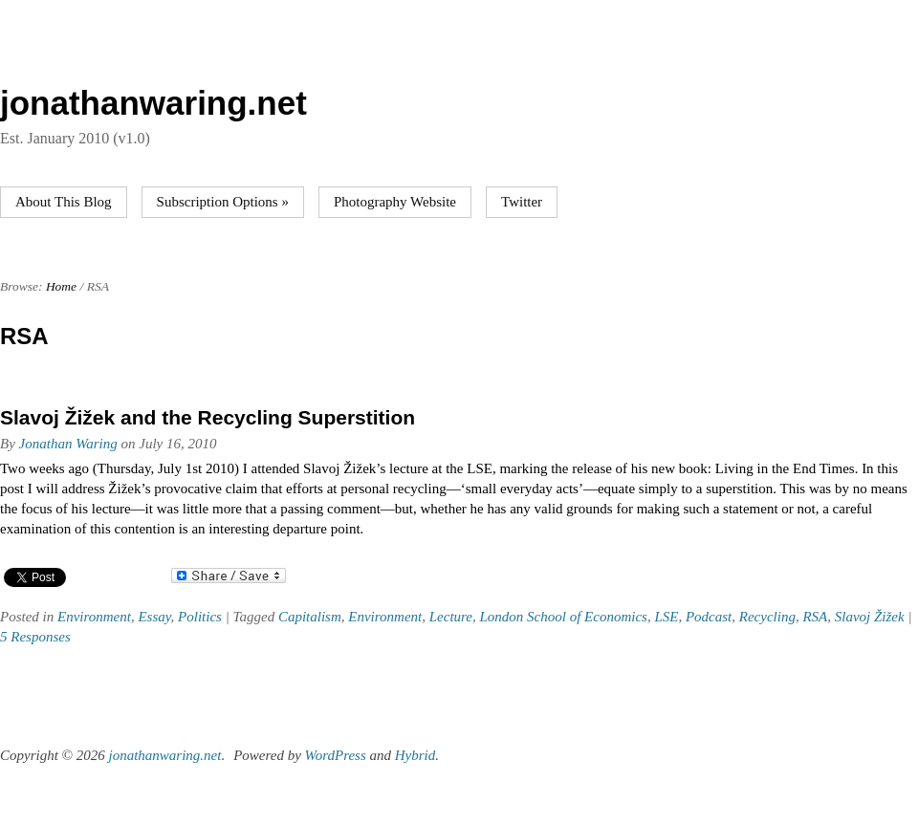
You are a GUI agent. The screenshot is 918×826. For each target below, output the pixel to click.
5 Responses (35, 636)
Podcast (709, 616)
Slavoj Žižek (870, 616)
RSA (814, 616)
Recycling (767, 616)
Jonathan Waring (68, 443)
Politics (200, 616)
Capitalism (309, 616)
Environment (94, 616)
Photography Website (395, 201)
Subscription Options (223, 201)
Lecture (450, 616)
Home (61, 286)
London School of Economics (563, 616)
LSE (666, 616)
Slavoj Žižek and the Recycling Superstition (207, 417)
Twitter (521, 201)
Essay (154, 616)
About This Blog (63, 201)
